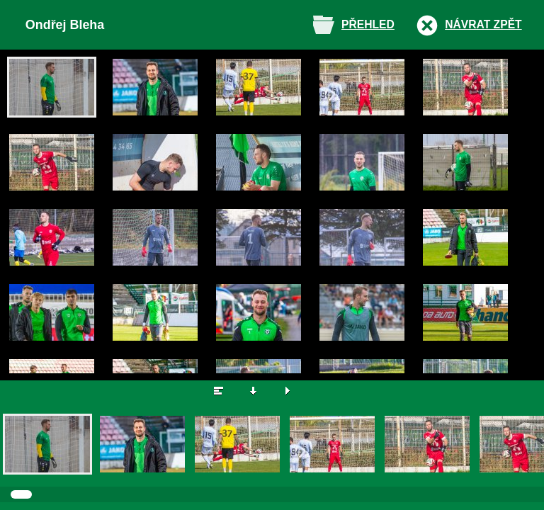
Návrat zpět (483, 24)
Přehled (368, 24)
